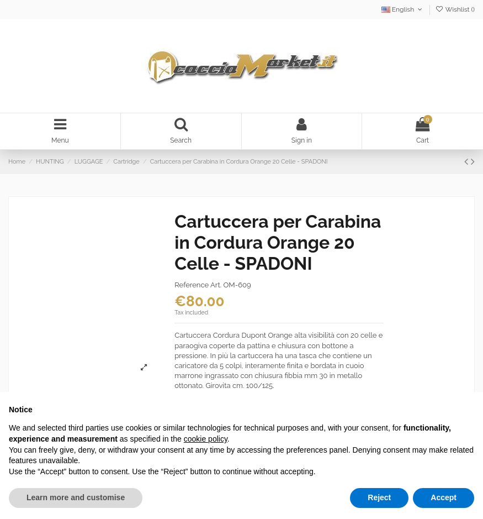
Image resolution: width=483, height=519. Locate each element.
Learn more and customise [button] (75, 497)
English (402, 9)
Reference (191, 286)
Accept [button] (444, 497)
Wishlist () (455, 9)
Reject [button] (379, 497)
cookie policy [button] (205, 438)
